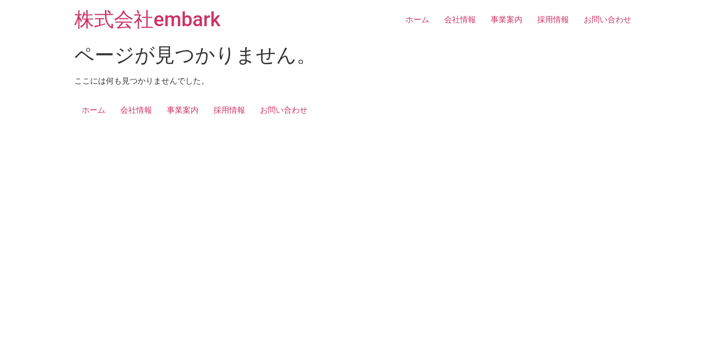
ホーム (417, 19)
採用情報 (553, 19)
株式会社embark (147, 19)
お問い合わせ (607, 19)
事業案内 (506, 19)
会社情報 (460, 19)
